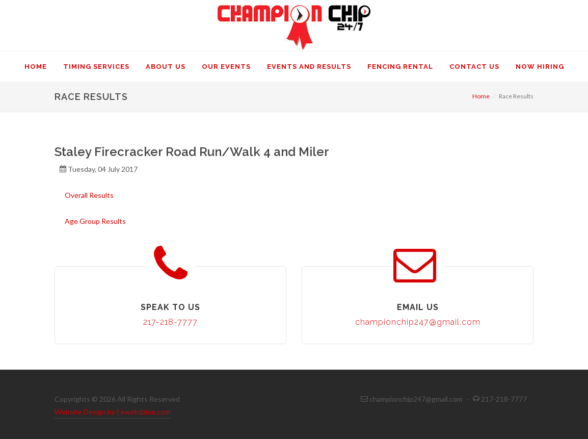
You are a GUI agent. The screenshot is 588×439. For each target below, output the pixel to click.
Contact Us (474, 66)
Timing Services (96, 66)
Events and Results (309, 66)
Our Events (226, 66)
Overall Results (89, 195)
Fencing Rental (400, 66)
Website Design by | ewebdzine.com (112, 411)
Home (481, 96)
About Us (165, 66)
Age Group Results (95, 221)
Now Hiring (540, 66)
